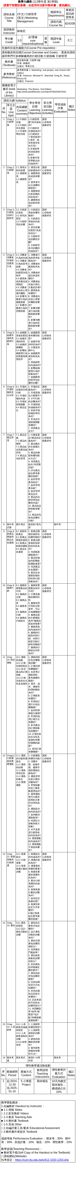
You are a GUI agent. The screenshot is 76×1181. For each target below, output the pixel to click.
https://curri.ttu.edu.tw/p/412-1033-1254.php (42, 1159)
